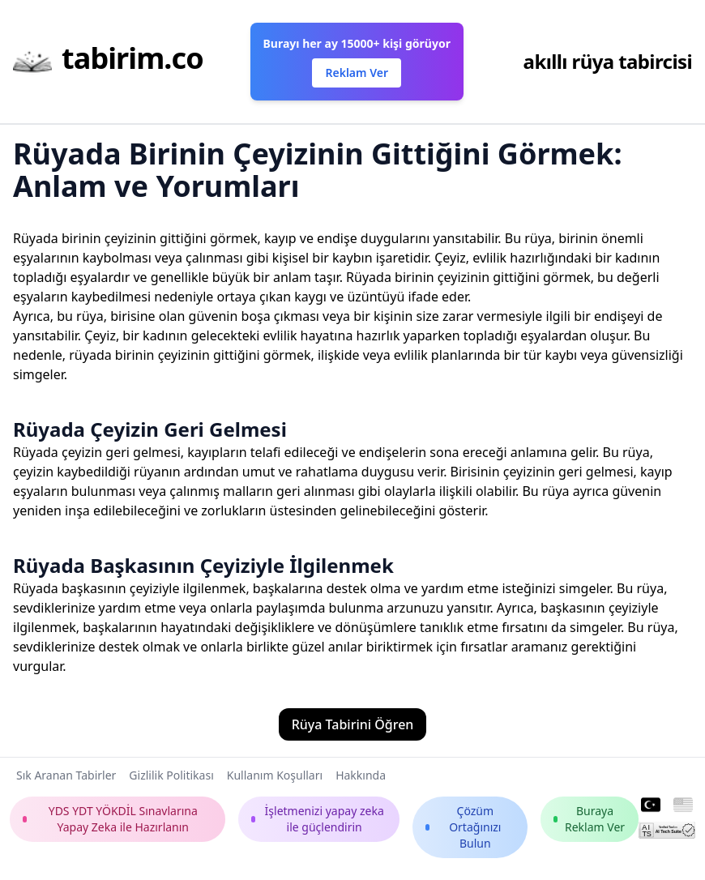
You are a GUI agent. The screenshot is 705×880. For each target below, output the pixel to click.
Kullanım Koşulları (275, 775)
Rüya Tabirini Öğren (353, 724)
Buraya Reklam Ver (589, 819)
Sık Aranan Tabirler (66, 775)
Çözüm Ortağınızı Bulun (463, 827)
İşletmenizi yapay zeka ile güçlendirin (317, 819)
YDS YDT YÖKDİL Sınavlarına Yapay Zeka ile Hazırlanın (110, 819)
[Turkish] (650, 805)
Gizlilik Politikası (171, 775)
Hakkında (360, 775)
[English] (683, 805)
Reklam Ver (356, 72)
